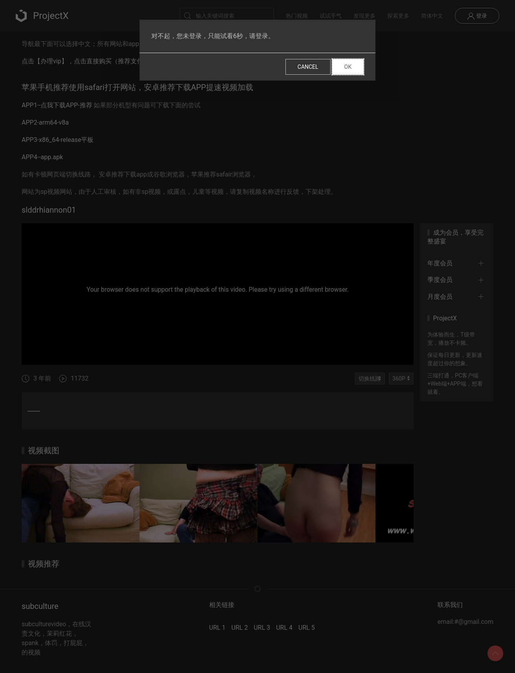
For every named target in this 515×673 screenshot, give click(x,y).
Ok (347, 67)
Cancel (308, 67)
